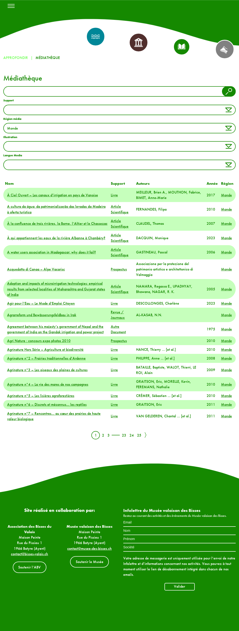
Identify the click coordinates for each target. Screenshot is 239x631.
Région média (12, 119)
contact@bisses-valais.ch (29, 553)
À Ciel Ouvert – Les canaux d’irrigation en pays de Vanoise (52, 195)
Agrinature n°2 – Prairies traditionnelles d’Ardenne (46, 358)
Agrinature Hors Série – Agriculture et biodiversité (45, 349)
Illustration (10, 137)
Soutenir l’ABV (29, 567)
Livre (114, 195)
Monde (226, 195)
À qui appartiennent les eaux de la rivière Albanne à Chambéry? (56, 237)
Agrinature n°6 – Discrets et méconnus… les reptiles (47, 404)
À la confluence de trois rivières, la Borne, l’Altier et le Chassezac (57, 223)
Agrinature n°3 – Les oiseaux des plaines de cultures (47, 369)
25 (139, 435)
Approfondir (15, 57)
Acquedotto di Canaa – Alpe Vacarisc (36, 269)
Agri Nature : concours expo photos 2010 (39, 340)
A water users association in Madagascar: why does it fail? (51, 252)
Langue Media (12, 155)
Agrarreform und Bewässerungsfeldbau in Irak (41, 314)
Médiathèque (47, 57)
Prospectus (119, 269)
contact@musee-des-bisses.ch (89, 548)
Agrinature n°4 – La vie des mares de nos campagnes (47, 384)
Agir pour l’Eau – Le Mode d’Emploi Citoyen (41, 303)
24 (131, 435)
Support (8, 100)
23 (124, 435)
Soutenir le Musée (89, 561)
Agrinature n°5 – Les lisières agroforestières (40, 395)
